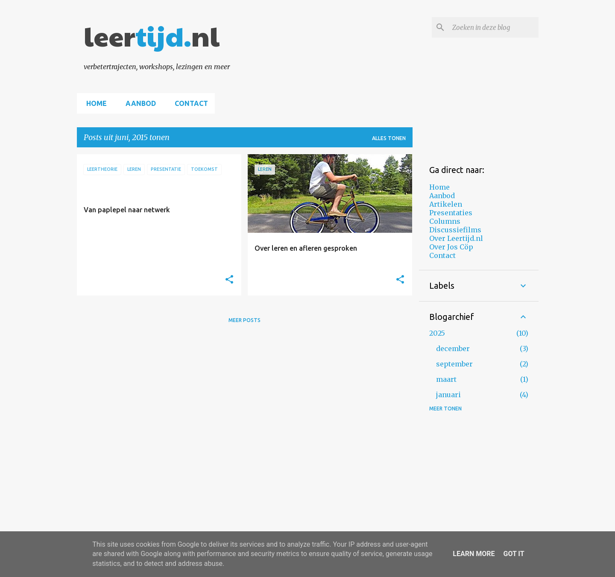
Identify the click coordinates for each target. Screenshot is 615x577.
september (454, 364)
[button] (229, 279)
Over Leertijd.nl (456, 238)
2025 (437, 333)
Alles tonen (389, 138)
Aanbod (138, 103)
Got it (513, 554)
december (453, 348)
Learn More (474, 554)
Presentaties (450, 212)
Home (94, 103)
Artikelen (445, 204)
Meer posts (244, 320)
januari (448, 394)
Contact (188, 103)
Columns (444, 221)
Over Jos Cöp (451, 247)
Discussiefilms (455, 230)
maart (446, 379)
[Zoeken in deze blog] (494, 27)
